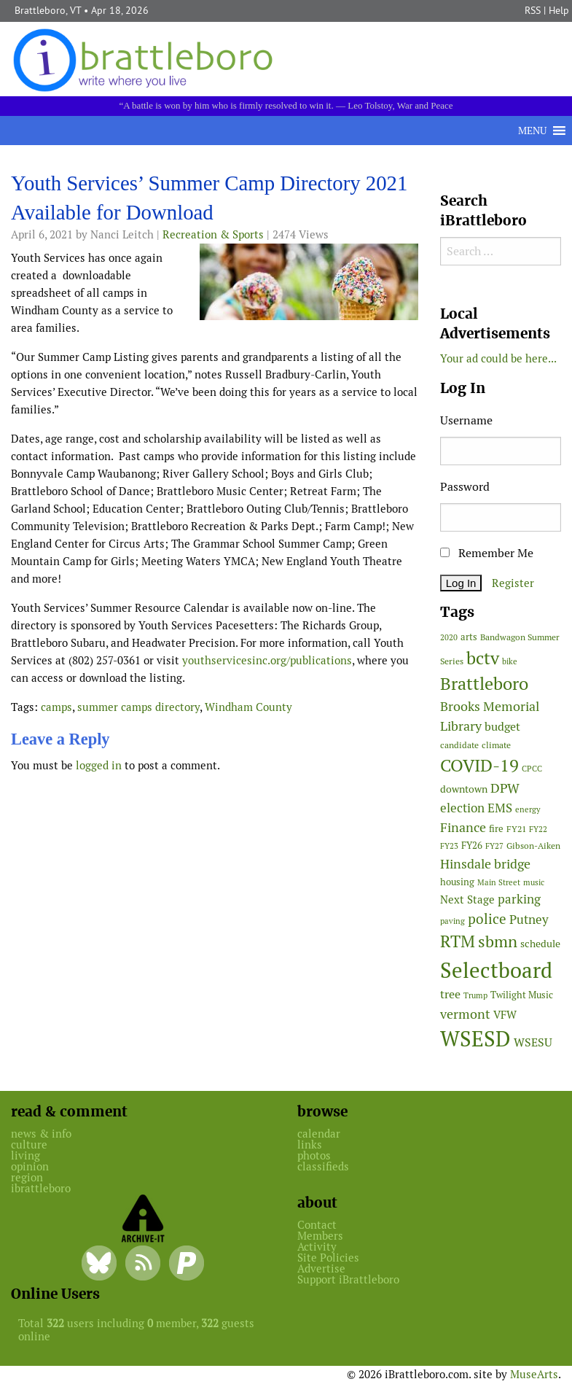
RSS (533, 10)
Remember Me (486, 553)
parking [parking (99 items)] (519, 899)
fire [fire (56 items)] (496, 829)
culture (29, 1144)
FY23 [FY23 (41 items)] (449, 846)
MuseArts (534, 1374)
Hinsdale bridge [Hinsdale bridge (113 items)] (485, 863)
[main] (214, 477)
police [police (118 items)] (487, 919)
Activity (317, 1246)
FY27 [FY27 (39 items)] (494, 846)
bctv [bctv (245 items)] (482, 658)
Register (513, 583)
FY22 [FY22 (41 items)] (538, 829)
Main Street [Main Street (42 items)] (498, 882)
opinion (30, 1166)
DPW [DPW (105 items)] (505, 788)
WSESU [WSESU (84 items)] (533, 1042)
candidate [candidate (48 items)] (459, 745)
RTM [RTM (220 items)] (457, 941)
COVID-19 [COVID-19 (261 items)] (479, 765)
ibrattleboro (41, 1188)
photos (314, 1155)
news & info (41, 1133)
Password (465, 486)
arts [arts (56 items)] (469, 637)
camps (56, 707)
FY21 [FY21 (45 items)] (516, 828)
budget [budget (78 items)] (502, 726)
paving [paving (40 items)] (452, 921)
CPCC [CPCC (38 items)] (532, 768)
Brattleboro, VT (48, 10)
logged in (99, 765)
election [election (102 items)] (462, 808)
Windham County (248, 707)
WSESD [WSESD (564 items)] (475, 1039)
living (25, 1155)
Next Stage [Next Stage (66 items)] (467, 899)
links (309, 1144)
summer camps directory (138, 707)
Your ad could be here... (498, 358)
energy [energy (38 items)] (528, 809)
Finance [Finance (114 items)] (463, 827)
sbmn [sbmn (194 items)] (497, 941)
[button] (532, 130)
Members (320, 1235)
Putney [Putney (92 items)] (529, 920)
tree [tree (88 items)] (450, 994)
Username (466, 420)
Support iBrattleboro (348, 1279)
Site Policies (328, 1257)
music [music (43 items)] (533, 882)
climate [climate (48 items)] (496, 745)
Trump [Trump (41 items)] (475, 995)
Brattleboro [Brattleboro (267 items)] (484, 683)
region (27, 1177)
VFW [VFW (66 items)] (505, 1015)
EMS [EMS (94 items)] (499, 808)
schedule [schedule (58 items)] (540, 943)
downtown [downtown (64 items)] (463, 789)
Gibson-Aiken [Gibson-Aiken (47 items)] (533, 846)
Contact (317, 1224)
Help (559, 10)
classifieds (323, 1166)
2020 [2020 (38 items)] (449, 637)
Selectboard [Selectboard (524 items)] (496, 970)
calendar (318, 1133)
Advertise (321, 1268)
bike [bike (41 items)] (509, 661)
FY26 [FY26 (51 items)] (471, 845)
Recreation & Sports (213, 234)
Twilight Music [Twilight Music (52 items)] (521, 995)
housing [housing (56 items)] (457, 882)
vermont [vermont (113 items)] (465, 1014)
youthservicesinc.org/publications (267, 660)
